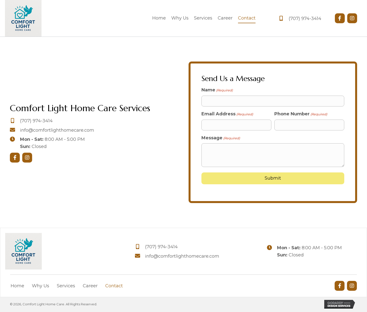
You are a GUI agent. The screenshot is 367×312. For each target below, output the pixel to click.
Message (220, 138)
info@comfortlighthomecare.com (57, 130)
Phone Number (300, 114)
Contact (114, 286)
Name (217, 90)
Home (17, 286)
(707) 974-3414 (305, 18)
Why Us (40, 286)
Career (90, 286)
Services (66, 286)
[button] (340, 18)
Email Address (227, 114)
